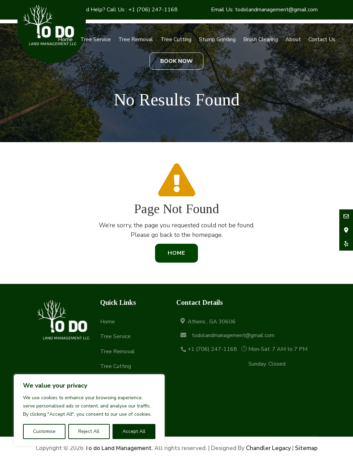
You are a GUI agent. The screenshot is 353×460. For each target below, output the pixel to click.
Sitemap (306, 448)
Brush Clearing (260, 39)
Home (65, 39)
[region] (89, 410)
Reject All (88, 431)
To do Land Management (118, 448)
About (293, 39)
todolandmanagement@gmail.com (276, 9)
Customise (44, 431)
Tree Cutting (176, 39)
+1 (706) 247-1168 (153, 9)
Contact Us (322, 39)
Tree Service (95, 39)
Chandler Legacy (268, 448)
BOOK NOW (176, 61)
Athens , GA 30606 (212, 321)
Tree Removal (135, 39)
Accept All (133, 431)
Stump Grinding (217, 39)
